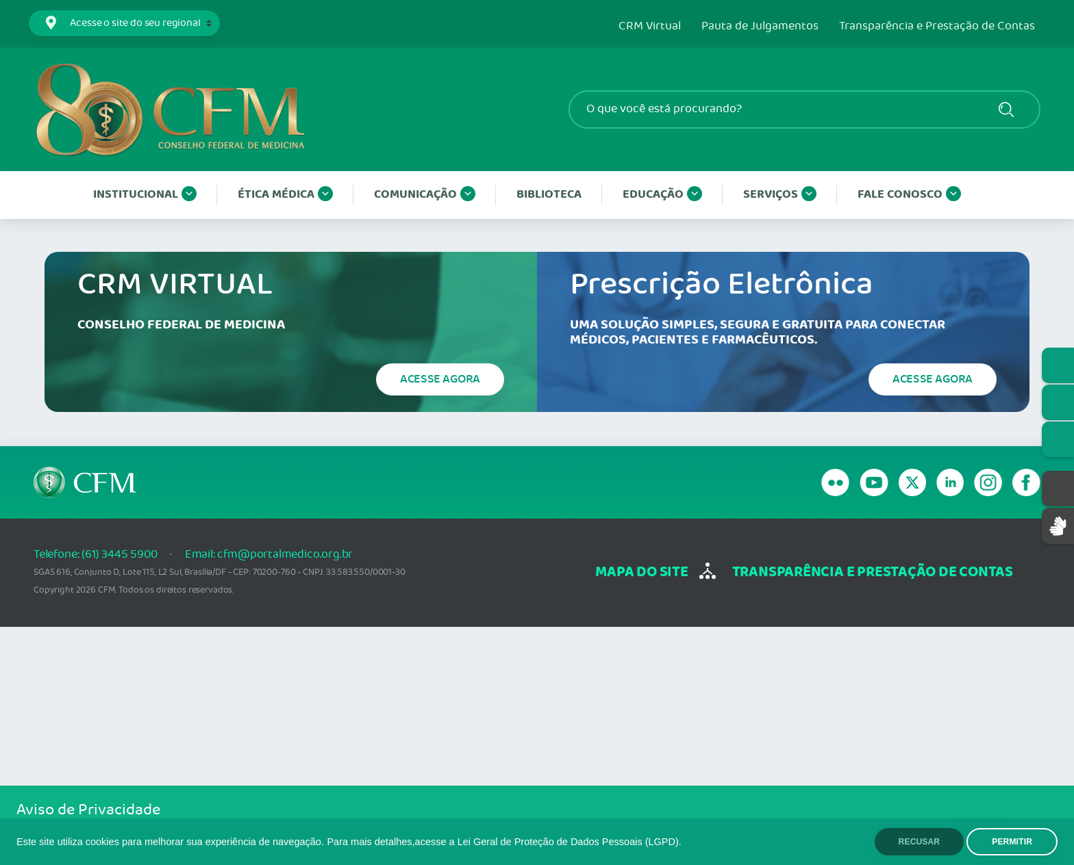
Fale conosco (909, 195)
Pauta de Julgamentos (760, 26)
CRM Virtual (650, 26)
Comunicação (424, 195)
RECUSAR (919, 842)
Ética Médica (285, 195)
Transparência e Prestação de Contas (937, 26)
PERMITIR (1012, 842)
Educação (662, 195)
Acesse (440, 379)
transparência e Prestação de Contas (872, 572)
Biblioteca (549, 195)
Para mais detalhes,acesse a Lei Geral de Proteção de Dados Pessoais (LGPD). (504, 841)
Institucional (145, 195)
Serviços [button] (779, 195)
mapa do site (641, 572)
